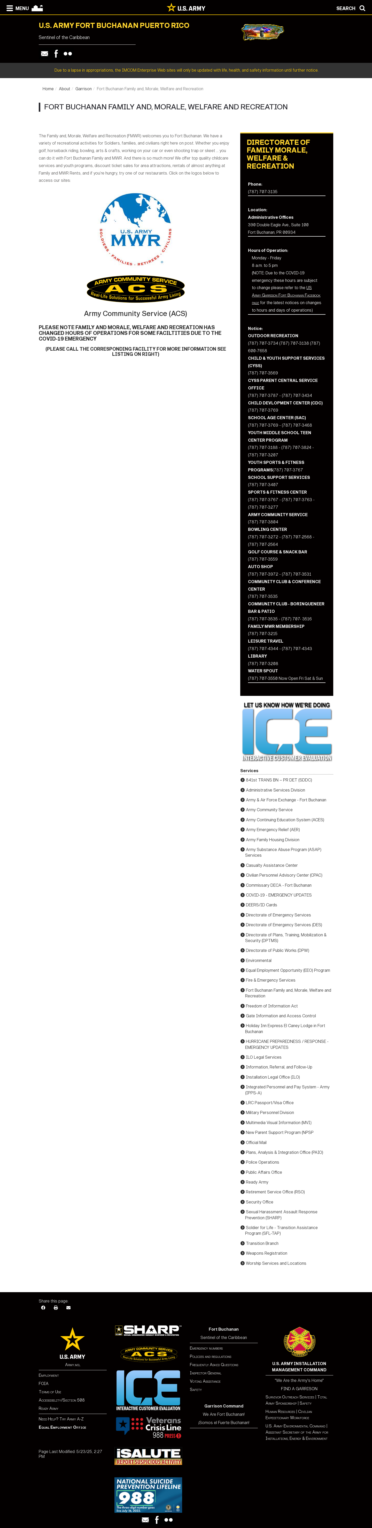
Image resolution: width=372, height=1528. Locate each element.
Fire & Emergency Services (271, 980)
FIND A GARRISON (299, 1388)
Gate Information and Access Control (281, 1015)
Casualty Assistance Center (272, 865)
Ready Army (257, 1182)
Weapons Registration (266, 1253)
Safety (196, 1389)
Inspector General (205, 1373)
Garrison (83, 88)
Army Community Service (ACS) (135, 313)
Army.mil (72, 1364)
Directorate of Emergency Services (278, 915)
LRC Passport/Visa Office (270, 1102)
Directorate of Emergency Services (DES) (284, 924)
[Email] (68, 1307)
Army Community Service (269, 809)
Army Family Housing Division (272, 839)
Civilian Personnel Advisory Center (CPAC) (284, 875)
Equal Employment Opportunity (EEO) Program (288, 970)
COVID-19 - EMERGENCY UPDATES (279, 895)
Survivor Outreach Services (290, 1397)
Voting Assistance (205, 1381)
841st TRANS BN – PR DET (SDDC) (279, 780)
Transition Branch (262, 1243)
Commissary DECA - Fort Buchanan (279, 885)
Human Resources (280, 1411)
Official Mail (256, 1142)
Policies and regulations (210, 1356)
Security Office (259, 1202)
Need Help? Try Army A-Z (61, 1419)
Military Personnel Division (270, 1112)
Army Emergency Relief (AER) (273, 829)
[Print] (55, 1307)
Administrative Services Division (275, 790)
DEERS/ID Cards (261, 904)
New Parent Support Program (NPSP (280, 1132)
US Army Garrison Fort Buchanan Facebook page (286, 295)
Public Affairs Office (264, 1172)
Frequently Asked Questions (214, 1364)
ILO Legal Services (264, 1057)
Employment (49, 1375)
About (64, 88)
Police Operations (262, 1162)
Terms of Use (50, 1391)
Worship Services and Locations (276, 1263)
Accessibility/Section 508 (62, 1400)
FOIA (44, 1383)
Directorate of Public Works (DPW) (277, 950)
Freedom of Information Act (272, 1006)
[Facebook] (43, 1307)
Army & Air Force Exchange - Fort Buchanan (286, 799)
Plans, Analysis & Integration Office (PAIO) (284, 1152)
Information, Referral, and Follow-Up (279, 1067)
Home (48, 88)
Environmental (259, 960)
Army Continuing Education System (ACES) (285, 819)
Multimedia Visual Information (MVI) (279, 1122)
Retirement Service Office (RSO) (275, 1192)
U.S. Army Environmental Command (295, 1426)
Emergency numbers (206, 1348)
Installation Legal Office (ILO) (273, 1077)
